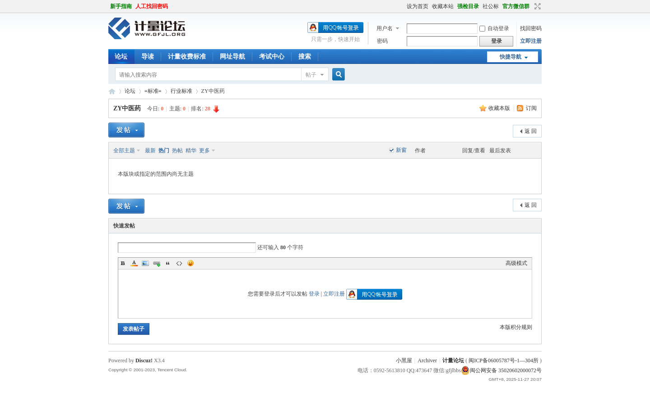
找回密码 (531, 28)
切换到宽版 (536, 6)
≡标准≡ (153, 91)
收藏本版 (499, 108)
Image (145, 263)
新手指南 (121, 6)
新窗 (401, 150)
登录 (314, 294)
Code (179, 263)
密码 (382, 41)
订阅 (531, 108)
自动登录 (494, 28)
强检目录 (468, 6)
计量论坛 (112, 91)
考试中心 (271, 56)
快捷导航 (510, 57)
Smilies (190, 263)
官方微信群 (515, 6)
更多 (204, 150)
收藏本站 (443, 6)
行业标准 (181, 91)
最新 (150, 150)
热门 (163, 150)
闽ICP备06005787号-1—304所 (504, 360)
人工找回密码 (151, 6)
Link (156, 263)
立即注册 (531, 41)
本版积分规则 (516, 327)
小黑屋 (404, 360)
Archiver (427, 360)
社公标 (491, 6)
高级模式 (516, 263)
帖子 (311, 75)
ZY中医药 (127, 108)
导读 (147, 56)
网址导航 (232, 56)
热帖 (177, 150)
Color (134, 263)
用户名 (384, 28)
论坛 (121, 56)
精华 (191, 150)
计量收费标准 (187, 56)
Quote (167, 263)
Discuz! (144, 360)
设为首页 (417, 6)
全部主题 (124, 150)
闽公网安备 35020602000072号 (501, 370)
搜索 (304, 56)
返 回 (531, 131)
